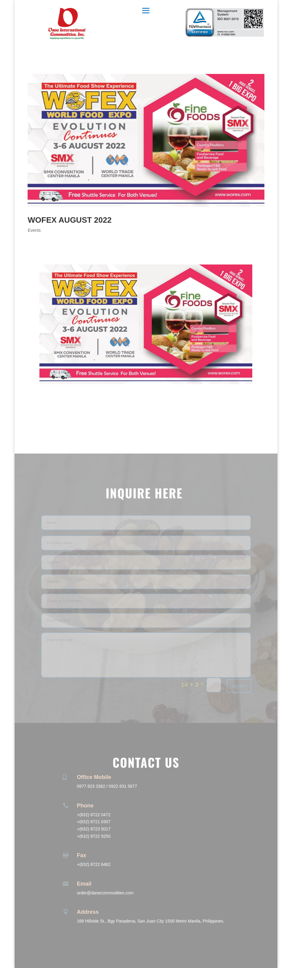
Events (34, 230)
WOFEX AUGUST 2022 (69, 220)
